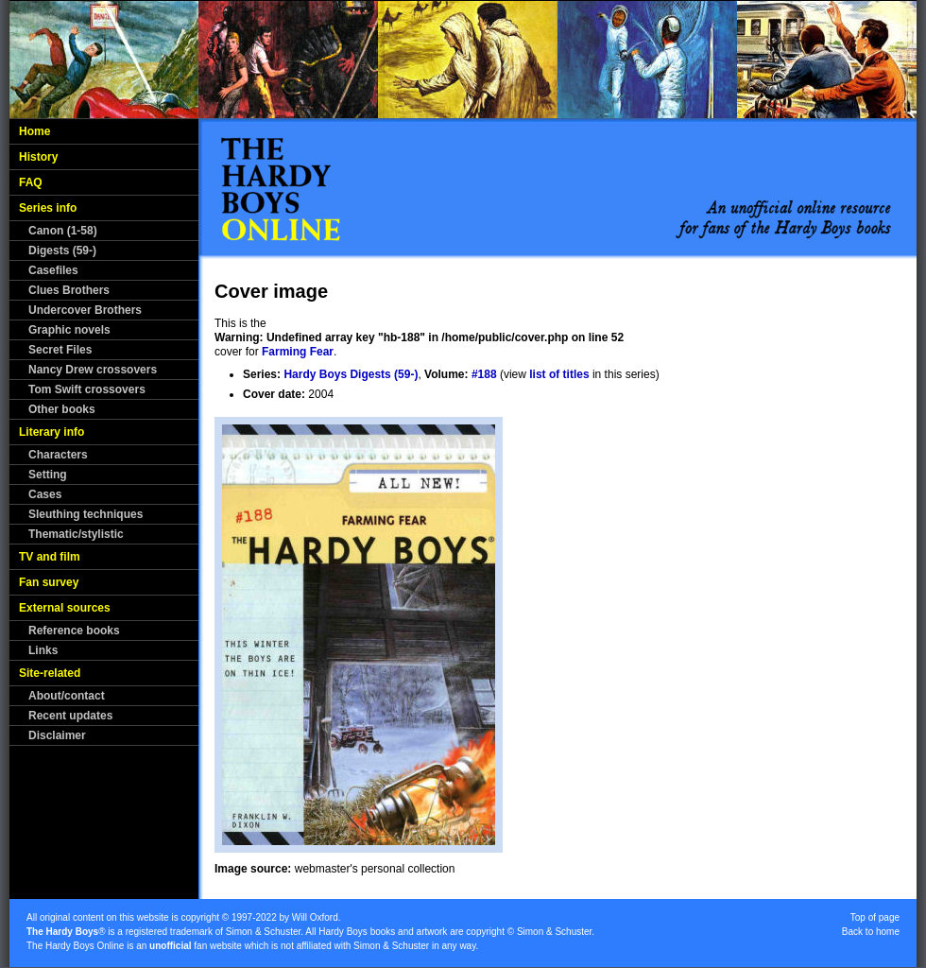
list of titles (559, 374)
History (38, 157)
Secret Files (60, 349)
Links (43, 650)
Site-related (49, 673)
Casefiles (53, 270)
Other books (61, 409)
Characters (58, 454)
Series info (48, 208)
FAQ (31, 182)
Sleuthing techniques (85, 514)
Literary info (51, 432)
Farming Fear (298, 351)
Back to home (871, 931)
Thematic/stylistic (76, 534)
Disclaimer (57, 735)
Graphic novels (69, 330)
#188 (484, 374)
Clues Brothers (69, 290)
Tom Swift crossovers (87, 389)
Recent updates (70, 715)
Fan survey (48, 582)
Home (34, 131)
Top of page (875, 917)
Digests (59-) (62, 250)
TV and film (49, 556)
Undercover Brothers (85, 310)
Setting (47, 474)
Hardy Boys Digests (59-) (350, 374)
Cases (44, 494)
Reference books (74, 630)
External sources (65, 607)
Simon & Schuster (263, 931)
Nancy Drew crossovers (92, 369)
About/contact (66, 695)
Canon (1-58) (62, 230)
